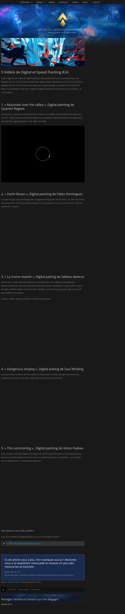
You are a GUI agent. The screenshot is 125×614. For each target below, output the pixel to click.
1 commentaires (36, 589)
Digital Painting (23, 589)
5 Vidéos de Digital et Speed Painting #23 (23, 543)
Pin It (10, 604)
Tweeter (4, 604)
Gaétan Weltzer (14, 582)
